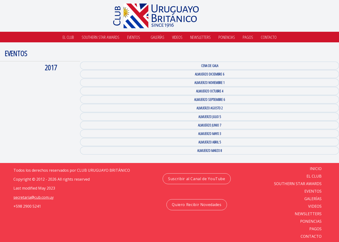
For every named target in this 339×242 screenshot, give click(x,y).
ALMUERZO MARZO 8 (209, 150)
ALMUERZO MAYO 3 (209, 133)
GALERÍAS (313, 198)
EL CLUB (314, 176)
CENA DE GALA (209, 65)
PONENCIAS (311, 221)
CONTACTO (311, 236)
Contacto (269, 37)
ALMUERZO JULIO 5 (209, 116)
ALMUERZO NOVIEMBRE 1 (209, 82)
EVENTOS (313, 191)
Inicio (316, 168)
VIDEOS (315, 206)
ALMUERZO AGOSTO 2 (210, 108)
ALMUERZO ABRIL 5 (209, 142)
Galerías (157, 37)
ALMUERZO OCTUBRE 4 (209, 91)
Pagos (248, 37)
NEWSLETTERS (308, 213)
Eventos (133, 37)
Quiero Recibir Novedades (196, 204)
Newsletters (200, 37)
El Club (68, 37)
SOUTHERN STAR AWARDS (100, 37)
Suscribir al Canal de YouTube (196, 178)
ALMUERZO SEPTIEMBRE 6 (209, 99)
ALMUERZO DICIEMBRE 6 (209, 74)
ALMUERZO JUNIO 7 (209, 125)
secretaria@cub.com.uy (33, 197)
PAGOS (315, 228)
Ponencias (226, 37)
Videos (177, 37)
